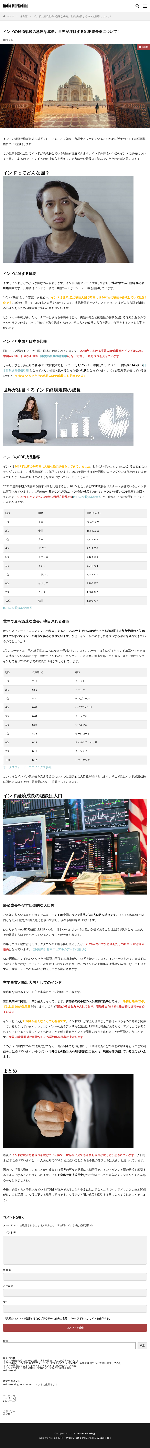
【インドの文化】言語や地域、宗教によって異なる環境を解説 (37, 1367)
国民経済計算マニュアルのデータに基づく (59, 949)
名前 (7, 1270)
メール (8, 1286)
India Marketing (15, 6)
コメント (9, 1232)
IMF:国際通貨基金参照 (87, 496)
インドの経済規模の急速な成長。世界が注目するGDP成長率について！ (73, 16)
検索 (5, 1340)
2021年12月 (10, 1398)
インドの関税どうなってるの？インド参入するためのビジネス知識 (39, 1365)
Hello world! (10, 1370)
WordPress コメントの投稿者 (36, 1384)
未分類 (24, 16)
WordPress (104, 1437)
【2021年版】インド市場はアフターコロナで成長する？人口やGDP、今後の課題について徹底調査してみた (62, 1363)
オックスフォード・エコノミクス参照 (27, 767)
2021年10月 (10, 1400)
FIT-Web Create (71, 1437)
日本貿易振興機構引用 (52, 356)
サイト (6, 1302)
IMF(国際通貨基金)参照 (17, 607)
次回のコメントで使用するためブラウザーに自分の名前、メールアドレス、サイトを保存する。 (58, 1318)
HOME (10, 16)
